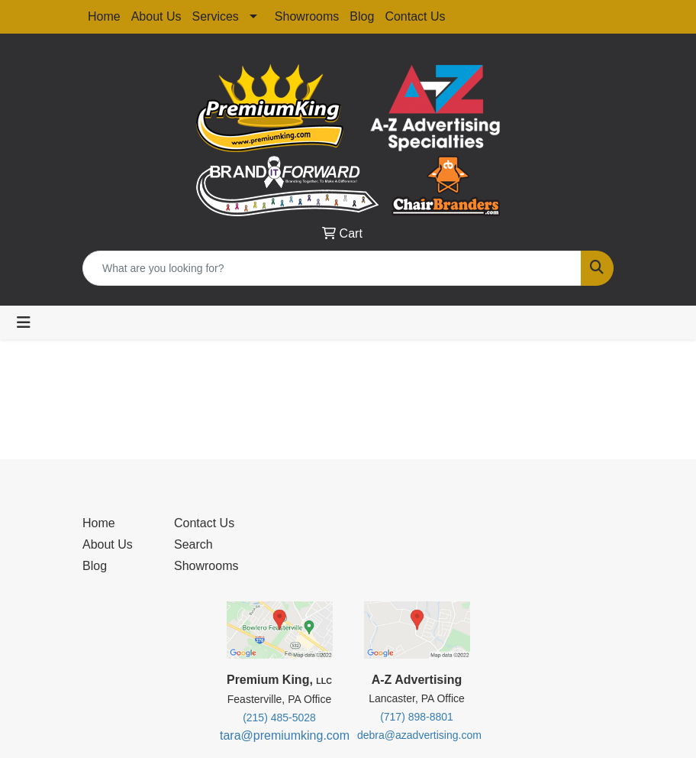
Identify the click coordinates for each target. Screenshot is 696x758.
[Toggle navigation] (24, 322)
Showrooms (307, 16)
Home (104, 16)
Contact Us (415, 16)
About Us (156, 16)
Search (193, 544)
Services (215, 16)
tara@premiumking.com (285, 735)
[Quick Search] (332, 268)
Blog (362, 16)
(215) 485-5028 (279, 717)
